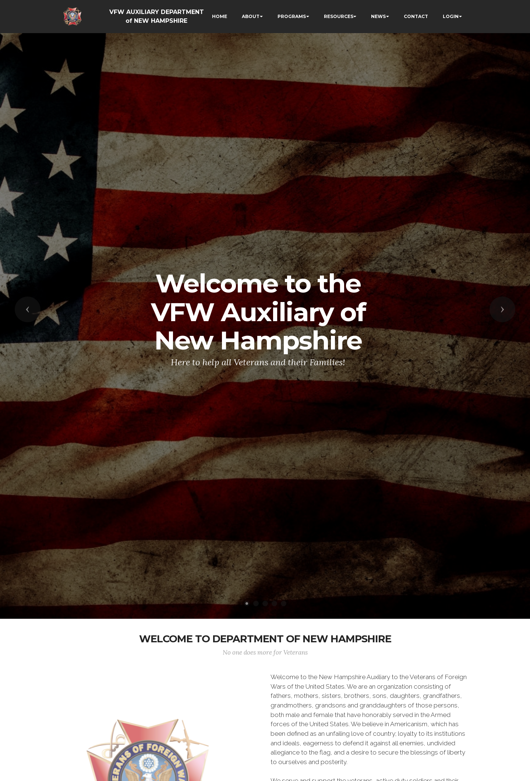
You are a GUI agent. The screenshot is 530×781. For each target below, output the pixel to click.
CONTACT (416, 16)
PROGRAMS (292, 16)
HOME (219, 16)
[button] (27, 309)
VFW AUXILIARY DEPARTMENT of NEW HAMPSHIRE (156, 16)
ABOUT (250, 16)
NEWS (378, 16)
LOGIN (451, 16)
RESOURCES (338, 16)
